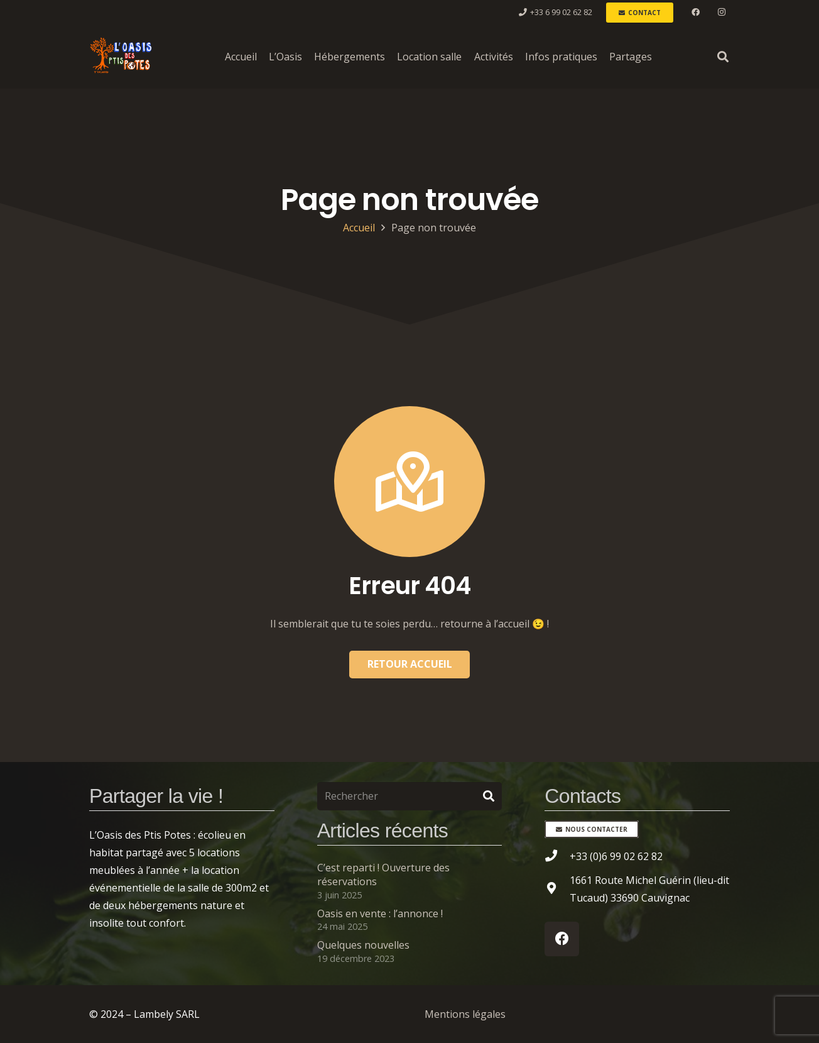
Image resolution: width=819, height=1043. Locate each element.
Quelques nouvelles (363, 945)
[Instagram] (721, 12)
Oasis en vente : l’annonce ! (380, 913)
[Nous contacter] (592, 829)
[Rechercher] (409, 796)
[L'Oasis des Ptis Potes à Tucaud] (120, 56)
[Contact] (639, 13)
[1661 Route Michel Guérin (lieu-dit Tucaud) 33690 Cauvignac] (557, 889)
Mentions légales (465, 1014)
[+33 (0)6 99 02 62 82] (557, 856)
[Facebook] (696, 12)
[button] (722, 57)
